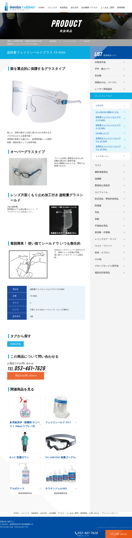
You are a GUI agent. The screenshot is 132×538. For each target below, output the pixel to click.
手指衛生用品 (101, 226)
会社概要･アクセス (89, 8)
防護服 (98, 205)
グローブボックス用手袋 (107, 266)
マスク (98, 165)
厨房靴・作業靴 (102, 232)
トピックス (52, 8)
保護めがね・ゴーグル (105, 82)
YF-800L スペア (102, 133)
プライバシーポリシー (109, 513)
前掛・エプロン (102, 252)
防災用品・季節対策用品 (107, 199)
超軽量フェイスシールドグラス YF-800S (108, 118)
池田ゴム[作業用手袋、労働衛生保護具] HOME (24, 41)
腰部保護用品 (101, 172)
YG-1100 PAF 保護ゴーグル (107, 112)
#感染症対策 (15, 344)
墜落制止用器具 (102, 185)
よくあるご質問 (107, 8)
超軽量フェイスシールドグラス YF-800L (108, 126)
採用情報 (121, 8)
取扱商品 (64, 9)
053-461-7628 (8, 527)
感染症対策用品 (102, 272)
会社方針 (74, 8)
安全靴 (98, 75)
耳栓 (97, 212)
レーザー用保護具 (103, 89)
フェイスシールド (103, 96)
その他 (98, 259)
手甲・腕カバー (102, 69)
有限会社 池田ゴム (7, 521)
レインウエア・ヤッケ (105, 239)
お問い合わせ (94, 513)
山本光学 (99, 105)
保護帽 (98, 179)
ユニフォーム (101, 192)
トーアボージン (102, 156)
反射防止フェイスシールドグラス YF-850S (108, 139)
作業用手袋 (100, 62)
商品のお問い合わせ (25, 376)
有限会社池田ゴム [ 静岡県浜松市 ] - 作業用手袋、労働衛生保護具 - (20, 6)
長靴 (97, 219)
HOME (41, 8)
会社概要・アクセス (56, 513)
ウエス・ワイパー (103, 246)
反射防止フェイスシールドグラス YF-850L (108, 147)
